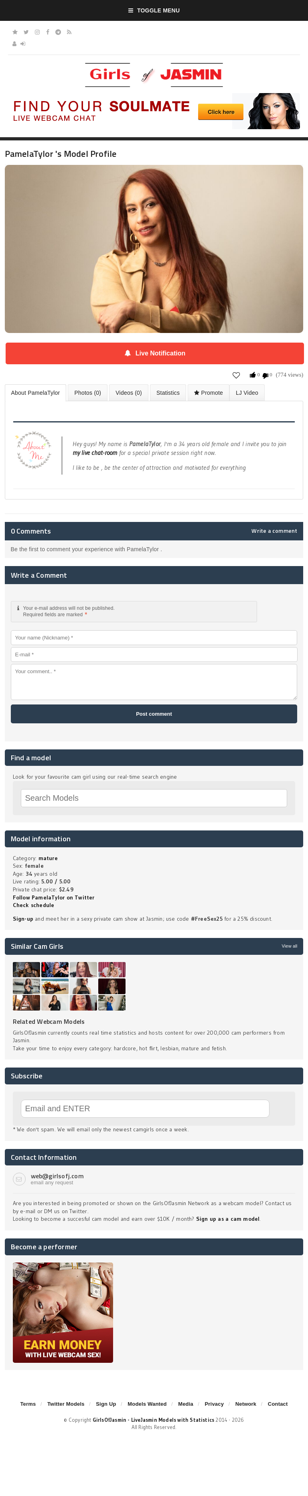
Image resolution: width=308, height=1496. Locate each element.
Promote (208, 393)
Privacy (214, 1404)
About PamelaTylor (35, 393)
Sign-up (23, 918)
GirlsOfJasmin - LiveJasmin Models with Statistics (154, 1420)
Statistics (168, 393)
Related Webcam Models (49, 1021)
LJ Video (247, 393)
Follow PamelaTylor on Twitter (54, 897)
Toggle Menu (154, 10)
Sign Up (106, 1404)
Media (185, 1404)
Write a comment (274, 531)
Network (246, 1404)
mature (48, 858)
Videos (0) (129, 393)
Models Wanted (147, 1404)
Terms (28, 1404)
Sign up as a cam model (228, 1218)
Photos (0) (87, 393)
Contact (278, 1404)
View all (289, 946)
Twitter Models (66, 1404)
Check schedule (34, 905)
